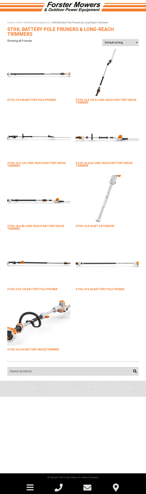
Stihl (18, 22)
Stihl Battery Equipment (37, 22)
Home (10, 22)
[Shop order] (120, 42)
